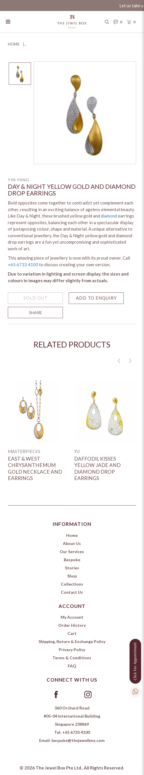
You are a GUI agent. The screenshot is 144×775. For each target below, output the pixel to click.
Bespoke (72, 559)
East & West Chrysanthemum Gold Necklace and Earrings (35, 468)
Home (13, 44)
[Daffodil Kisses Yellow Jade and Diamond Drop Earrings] (105, 411)
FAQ (72, 665)
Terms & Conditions (71, 657)
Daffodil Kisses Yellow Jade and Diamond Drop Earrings (97, 468)
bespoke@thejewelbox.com (78, 740)
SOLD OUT (35, 300)
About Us (72, 543)
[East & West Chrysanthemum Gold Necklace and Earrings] (39, 411)
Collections (72, 584)
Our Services (72, 551)
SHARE (35, 315)
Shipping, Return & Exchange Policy (72, 641)
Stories (72, 567)
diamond (109, 218)
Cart (72, 633)
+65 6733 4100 (23, 267)
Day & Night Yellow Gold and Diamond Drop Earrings (83, 44)
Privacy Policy (72, 649)
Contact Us (72, 592)
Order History (72, 625)
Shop (72, 575)
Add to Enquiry (96, 300)
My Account (72, 617)
